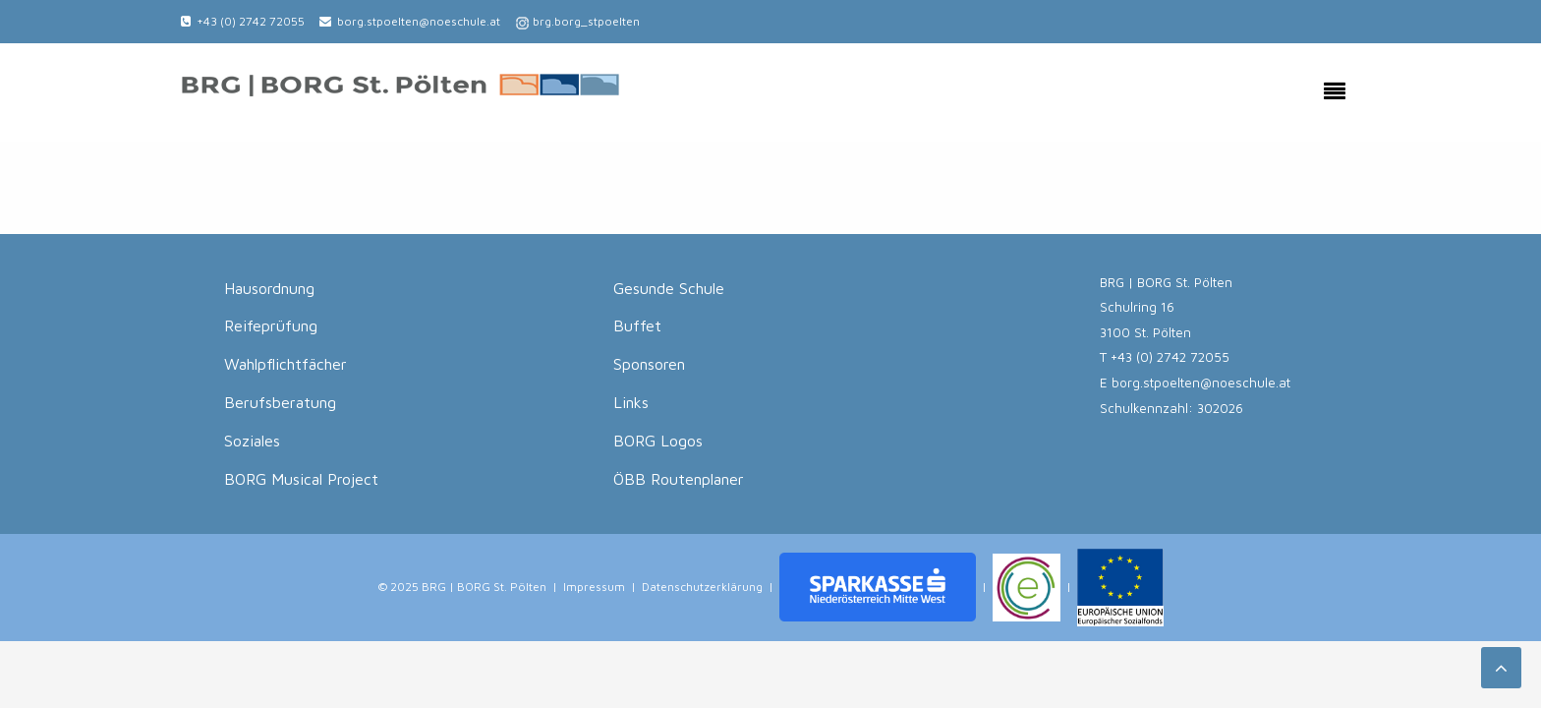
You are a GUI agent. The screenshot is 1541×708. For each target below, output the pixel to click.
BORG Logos (658, 440)
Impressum (594, 585)
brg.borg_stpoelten (586, 21)
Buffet (637, 325)
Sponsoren (649, 364)
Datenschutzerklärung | (707, 585)
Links (631, 402)
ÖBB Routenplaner (678, 479)
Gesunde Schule (668, 288)
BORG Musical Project (301, 479)
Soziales (252, 440)
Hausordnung (269, 288)
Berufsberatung (280, 402)
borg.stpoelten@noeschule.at (418, 21)
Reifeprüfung (270, 325)
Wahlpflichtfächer (285, 364)
